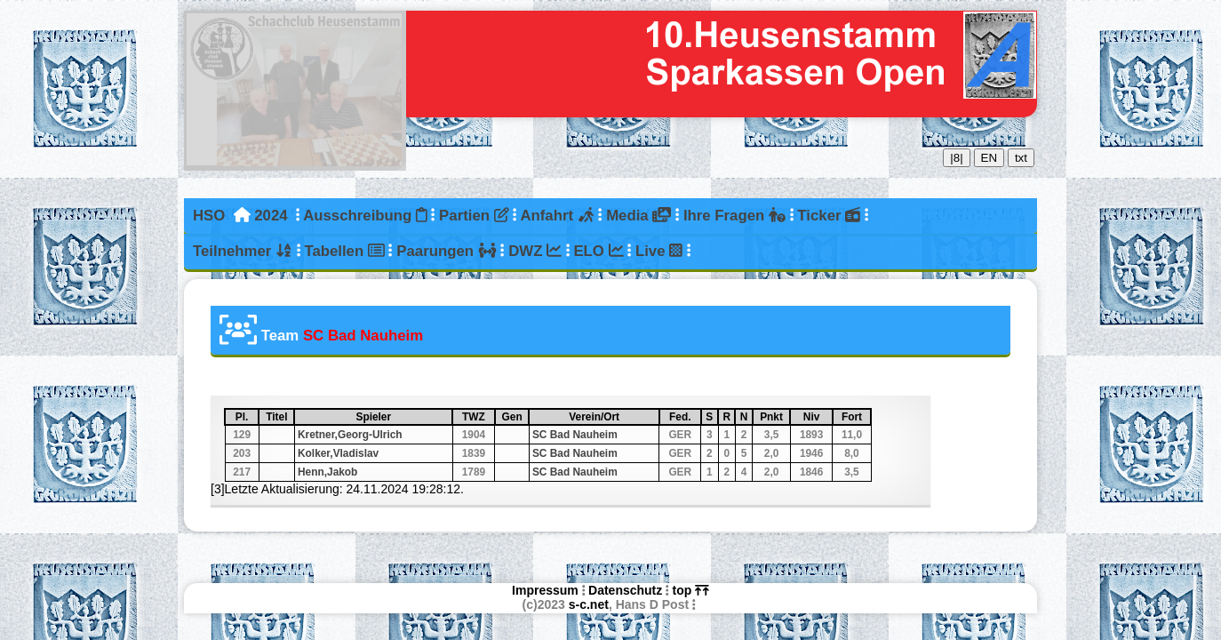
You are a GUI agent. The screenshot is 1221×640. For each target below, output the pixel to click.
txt (1021, 157)
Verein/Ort (613, 417)
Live (658, 251)
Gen (515, 417)
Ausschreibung (365, 215)
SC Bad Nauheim (575, 434)
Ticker (828, 215)
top (691, 590)
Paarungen (446, 251)
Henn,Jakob (327, 472)
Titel (279, 417)
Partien (473, 215)
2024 (270, 215)
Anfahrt (557, 215)
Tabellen (344, 251)
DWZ (535, 251)
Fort (855, 417)
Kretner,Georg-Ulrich (350, 434)
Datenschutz (625, 590)
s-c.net (589, 604)
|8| (956, 157)
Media (638, 215)
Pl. (246, 417)
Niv (817, 417)
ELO (598, 251)
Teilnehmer (242, 251)
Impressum (545, 590)
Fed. (684, 417)
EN (989, 157)
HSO (209, 215)
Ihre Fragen (734, 215)
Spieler (403, 417)
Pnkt (774, 417)
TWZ (477, 417)
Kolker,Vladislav (338, 453)
